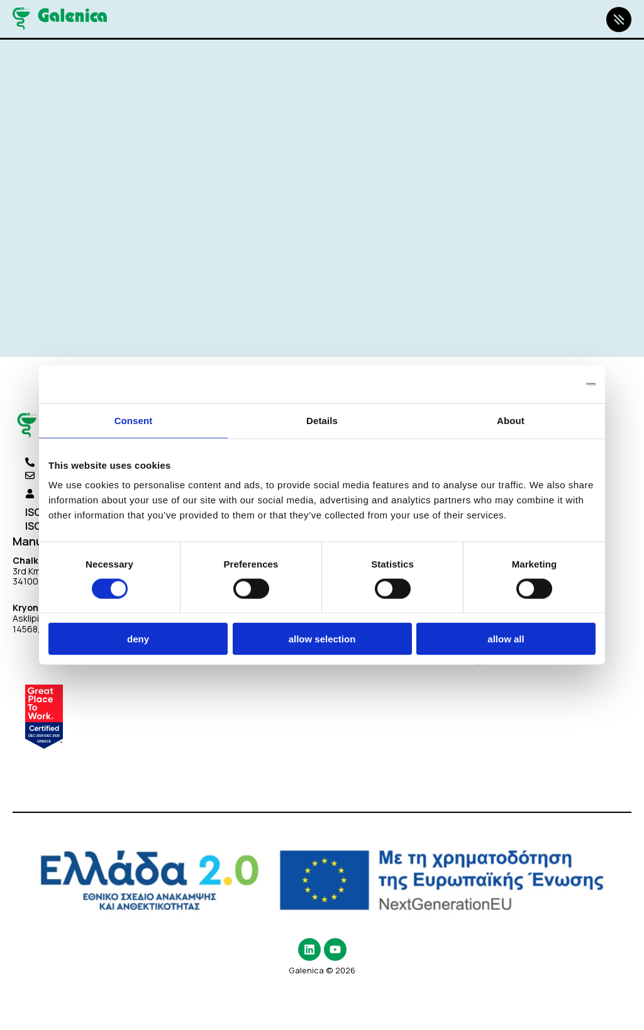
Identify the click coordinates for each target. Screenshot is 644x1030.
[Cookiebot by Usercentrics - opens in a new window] (541, 383)
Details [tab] (322, 420)
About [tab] (511, 420)
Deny (138, 639)
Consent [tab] (133, 420)
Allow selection (322, 639)
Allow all (505, 639)
